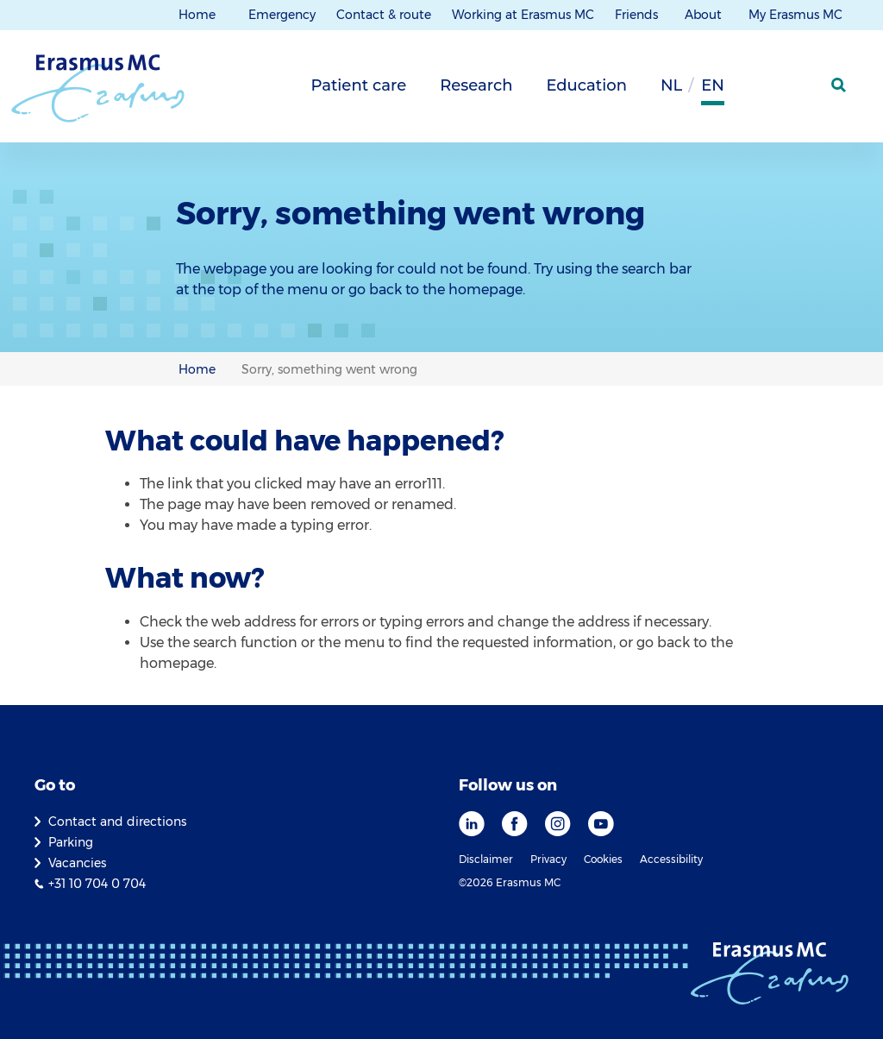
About (705, 14)
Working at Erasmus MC (523, 14)
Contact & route (383, 14)
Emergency (282, 14)
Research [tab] (476, 85)
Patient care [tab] (358, 85)
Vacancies (77, 863)
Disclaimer (486, 859)
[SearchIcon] (840, 85)
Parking (70, 842)
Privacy (548, 859)
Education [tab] (586, 85)
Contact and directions (117, 821)
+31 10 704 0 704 (97, 883)
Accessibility (671, 859)
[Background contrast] (753, 90)
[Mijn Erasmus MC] (797, 90)
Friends (638, 14)
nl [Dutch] (671, 85)
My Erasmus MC (797, 14)
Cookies (603, 859)
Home (197, 14)
